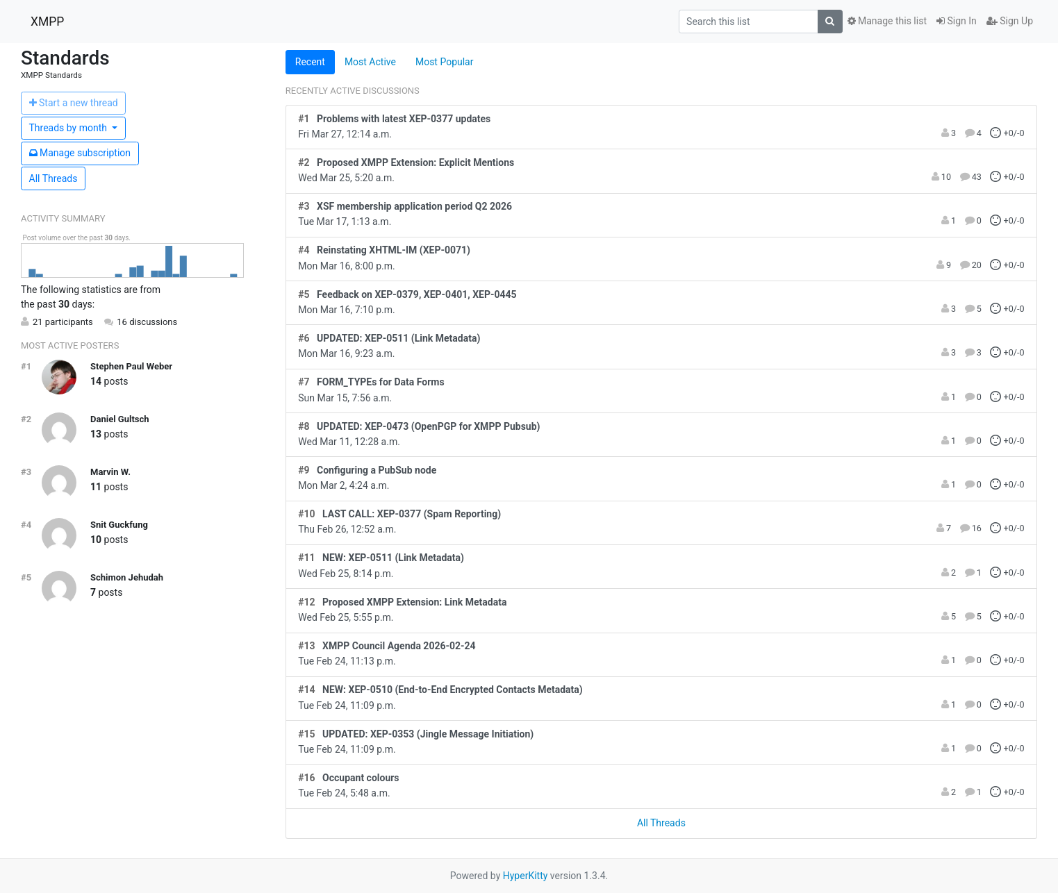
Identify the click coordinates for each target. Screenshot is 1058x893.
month (69, 127)
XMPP (47, 21)
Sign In (956, 20)
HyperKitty (525, 875)
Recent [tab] (310, 61)
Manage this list (887, 20)
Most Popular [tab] (444, 61)
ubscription (80, 152)
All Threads (53, 178)
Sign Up (1009, 20)
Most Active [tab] (370, 61)
